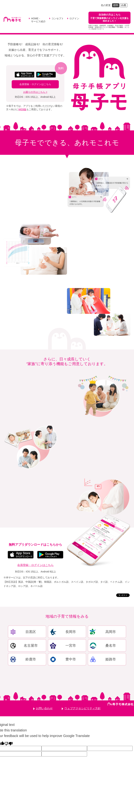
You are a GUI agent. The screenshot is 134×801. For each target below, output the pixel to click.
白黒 (123, 5)
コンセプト (57, 18)
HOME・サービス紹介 (38, 20)
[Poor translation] (8, 743)
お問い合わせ (44, 708)
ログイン (74, 18)
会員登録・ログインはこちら (35, 84)
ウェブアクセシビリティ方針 (82, 708)
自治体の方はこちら (109, 17)
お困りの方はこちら (34, 92)
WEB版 (22, 109)
